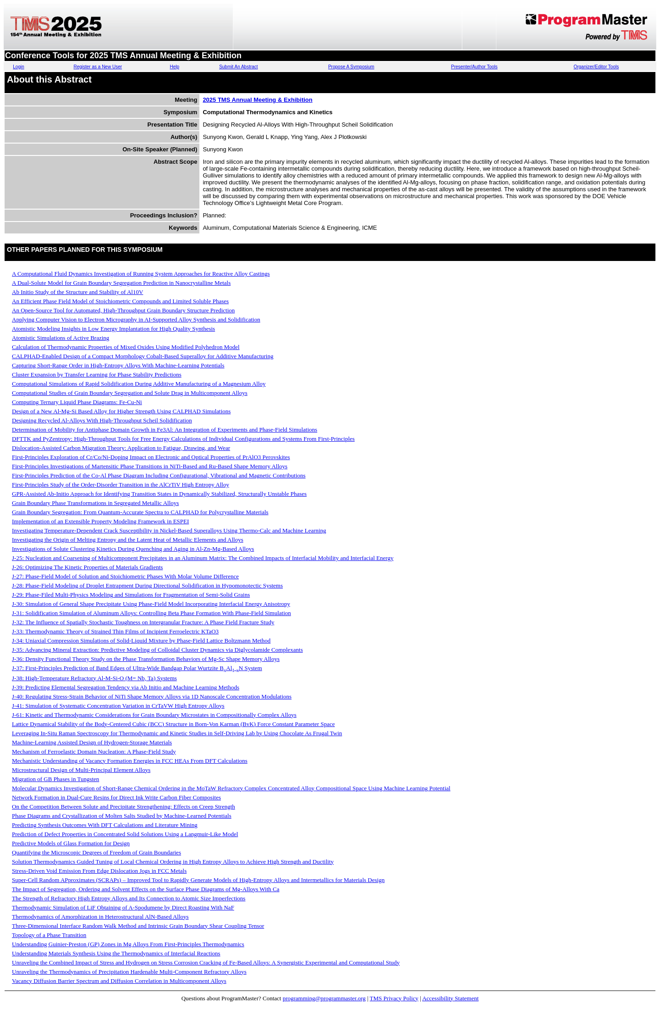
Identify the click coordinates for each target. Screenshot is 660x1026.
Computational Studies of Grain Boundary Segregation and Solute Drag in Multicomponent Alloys (130, 392)
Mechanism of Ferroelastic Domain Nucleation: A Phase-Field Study (94, 751)
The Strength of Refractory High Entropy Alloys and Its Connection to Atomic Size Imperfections (128, 898)
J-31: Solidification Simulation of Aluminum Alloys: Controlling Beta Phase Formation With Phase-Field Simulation (151, 613)
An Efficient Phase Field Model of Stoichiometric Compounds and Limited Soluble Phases (120, 301)
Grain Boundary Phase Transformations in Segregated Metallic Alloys (95, 502)
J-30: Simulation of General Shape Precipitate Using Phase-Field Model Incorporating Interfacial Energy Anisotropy (151, 603)
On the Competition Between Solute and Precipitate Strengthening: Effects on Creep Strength (123, 806)
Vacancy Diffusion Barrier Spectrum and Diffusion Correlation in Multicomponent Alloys (119, 980)
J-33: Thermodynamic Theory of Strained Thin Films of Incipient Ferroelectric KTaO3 (115, 631)
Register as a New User (97, 66)
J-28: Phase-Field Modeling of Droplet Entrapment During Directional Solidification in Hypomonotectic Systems (147, 585)
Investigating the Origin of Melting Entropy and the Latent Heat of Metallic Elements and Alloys (127, 539)
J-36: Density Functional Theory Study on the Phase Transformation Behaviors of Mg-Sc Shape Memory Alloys (146, 658)
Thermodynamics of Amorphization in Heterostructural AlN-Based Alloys (100, 916)
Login (18, 66)
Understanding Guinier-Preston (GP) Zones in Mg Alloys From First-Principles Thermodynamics (128, 944)
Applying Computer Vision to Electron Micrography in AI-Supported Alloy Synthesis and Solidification (136, 319)
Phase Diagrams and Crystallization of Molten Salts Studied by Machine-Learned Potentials (121, 815)
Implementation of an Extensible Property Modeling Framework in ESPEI (100, 521)
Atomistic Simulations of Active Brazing (60, 337)
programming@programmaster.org (324, 998)
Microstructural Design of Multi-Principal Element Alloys (81, 769)
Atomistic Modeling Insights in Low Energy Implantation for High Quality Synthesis (113, 328)
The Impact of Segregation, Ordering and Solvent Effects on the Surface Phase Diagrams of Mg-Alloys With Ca (146, 889)
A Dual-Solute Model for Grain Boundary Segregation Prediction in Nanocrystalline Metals (121, 282)
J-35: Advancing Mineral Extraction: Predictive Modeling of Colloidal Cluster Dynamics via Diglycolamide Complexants (157, 649)
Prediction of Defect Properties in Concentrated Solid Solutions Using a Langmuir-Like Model (125, 834)
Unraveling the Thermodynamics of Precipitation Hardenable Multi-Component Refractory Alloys (129, 971)
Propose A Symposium (351, 66)
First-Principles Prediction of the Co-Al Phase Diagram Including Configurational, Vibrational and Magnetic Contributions (159, 475)
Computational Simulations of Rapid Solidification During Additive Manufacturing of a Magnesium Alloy (139, 383)
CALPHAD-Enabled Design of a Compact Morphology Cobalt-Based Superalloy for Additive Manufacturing (142, 356)
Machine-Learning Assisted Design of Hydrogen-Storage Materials (92, 742)
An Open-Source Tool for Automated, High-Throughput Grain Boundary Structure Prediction (123, 310)
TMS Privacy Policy (394, 998)
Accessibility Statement (450, 998)
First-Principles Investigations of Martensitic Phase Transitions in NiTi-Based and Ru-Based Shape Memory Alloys (149, 466)
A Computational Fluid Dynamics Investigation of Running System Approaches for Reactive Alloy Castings (141, 273)
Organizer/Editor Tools (596, 66)
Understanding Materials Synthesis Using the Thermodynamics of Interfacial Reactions (116, 953)
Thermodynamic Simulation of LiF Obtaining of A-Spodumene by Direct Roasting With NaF (123, 907)
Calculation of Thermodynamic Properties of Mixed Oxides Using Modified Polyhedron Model (126, 347)
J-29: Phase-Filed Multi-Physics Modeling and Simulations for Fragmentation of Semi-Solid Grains (131, 594)
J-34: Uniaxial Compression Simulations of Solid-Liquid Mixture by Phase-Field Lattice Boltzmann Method (141, 640)
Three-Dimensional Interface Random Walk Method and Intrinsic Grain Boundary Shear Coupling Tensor (138, 925)
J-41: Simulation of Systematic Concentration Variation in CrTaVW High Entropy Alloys (118, 705)
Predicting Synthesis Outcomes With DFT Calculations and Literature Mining (105, 824)
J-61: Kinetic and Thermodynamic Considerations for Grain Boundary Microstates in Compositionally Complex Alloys (154, 714)
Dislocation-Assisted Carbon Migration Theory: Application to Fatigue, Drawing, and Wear (121, 447)
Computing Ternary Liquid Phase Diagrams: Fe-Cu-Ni (77, 402)
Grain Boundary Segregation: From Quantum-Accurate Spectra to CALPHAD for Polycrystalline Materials (140, 512)
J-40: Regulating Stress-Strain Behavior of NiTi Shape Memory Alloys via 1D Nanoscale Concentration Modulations (152, 696)
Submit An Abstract (238, 66)
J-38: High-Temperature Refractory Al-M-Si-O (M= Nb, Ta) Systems (94, 678)
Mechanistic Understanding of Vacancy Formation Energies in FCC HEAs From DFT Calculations (130, 760)
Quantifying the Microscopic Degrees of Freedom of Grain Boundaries (96, 852)
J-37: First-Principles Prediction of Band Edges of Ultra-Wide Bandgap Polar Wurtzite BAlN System (137, 668)
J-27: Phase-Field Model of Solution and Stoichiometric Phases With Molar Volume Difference (125, 576)
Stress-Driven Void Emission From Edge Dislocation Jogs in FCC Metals (99, 870)
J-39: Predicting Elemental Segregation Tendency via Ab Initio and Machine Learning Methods (125, 687)
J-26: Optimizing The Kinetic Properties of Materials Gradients (87, 567)
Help (175, 66)
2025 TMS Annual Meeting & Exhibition (257, 99)
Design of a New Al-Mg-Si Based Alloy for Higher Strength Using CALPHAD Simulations (121, 411)
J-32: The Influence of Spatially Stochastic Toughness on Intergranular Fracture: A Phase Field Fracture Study (143, 622)
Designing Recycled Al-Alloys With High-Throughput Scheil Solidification (102, 420)
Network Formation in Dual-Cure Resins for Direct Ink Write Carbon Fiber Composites (116, 797)
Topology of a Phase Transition (49, 935)
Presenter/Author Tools (474, 66)
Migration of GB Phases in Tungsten (55, 779)
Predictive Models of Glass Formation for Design (71, 843)
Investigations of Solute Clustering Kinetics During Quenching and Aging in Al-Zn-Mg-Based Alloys (133, 548)
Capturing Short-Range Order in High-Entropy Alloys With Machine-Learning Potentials (118, 365)
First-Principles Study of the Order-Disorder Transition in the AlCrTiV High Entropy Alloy (120, 484)
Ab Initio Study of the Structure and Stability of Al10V (77, 291)
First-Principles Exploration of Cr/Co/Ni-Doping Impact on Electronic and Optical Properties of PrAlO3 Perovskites (151, 457)
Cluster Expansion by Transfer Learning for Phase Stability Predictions (97, 374)
